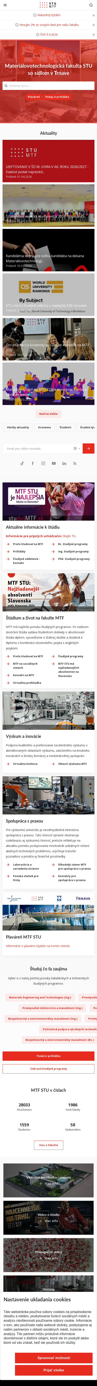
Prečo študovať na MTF (28, 544)
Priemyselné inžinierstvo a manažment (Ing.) (52, 1008)
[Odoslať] (88, 448)
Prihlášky (19, 551)
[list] (48, 428)
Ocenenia (44, 427)
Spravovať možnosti (54, 1358)
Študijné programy (70, 656)
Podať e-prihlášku (49, 1056)
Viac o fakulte (48, 1145)
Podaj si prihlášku (57, 97)
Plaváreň (34, 97)
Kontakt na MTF (23, 675)
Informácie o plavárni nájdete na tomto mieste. (38, 946)
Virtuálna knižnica (25, 764)
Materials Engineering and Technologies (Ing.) (40, 997)
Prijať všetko (53, 1370)
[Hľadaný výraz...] (48, 85)
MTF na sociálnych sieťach (25, 666)
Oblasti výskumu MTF (72, 764)
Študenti (65, 427)
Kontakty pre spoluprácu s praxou (72, 878)
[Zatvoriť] (5, 5)
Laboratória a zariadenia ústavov (26, 866)
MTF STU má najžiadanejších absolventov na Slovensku (68, 670)
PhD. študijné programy (74, 559)
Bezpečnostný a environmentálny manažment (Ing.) (42, 1018)
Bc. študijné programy (73, 544)
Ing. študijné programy (73, 551)
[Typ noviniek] (77, 448)
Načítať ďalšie (48, 414)
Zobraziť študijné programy (48, 1069)
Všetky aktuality (18, 427)
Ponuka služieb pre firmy (26, 878)
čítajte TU (41, 536)
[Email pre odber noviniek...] (37, 448)
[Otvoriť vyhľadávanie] (91, 5)
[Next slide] (91, 810)
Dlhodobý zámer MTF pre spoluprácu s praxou (74, 866)
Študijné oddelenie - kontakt (26, 561)
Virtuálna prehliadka (27, 683)
